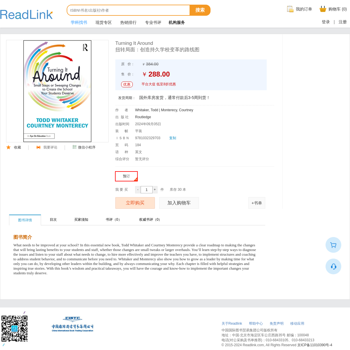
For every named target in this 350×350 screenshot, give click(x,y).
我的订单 (298, 9)
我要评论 (47, 147)
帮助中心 (256, 323)
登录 (326, 22)
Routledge (143, 117)
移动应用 (297, 323)
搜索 (200, 10)
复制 (172, 138)
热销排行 (128, 22)
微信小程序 (84, 147)
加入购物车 (179, 202)
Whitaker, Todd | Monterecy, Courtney (164, 110)
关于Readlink (232, 323)
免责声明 (277, 323)
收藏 (13, 147)
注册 (343, 22)
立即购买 (135, 202)
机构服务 (177, 22)
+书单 (257, 203)
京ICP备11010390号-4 (314, 345)
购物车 (332, 9)
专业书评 (152, 22)
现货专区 (103, 22)
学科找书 (78, 22)
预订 (130, 177)
